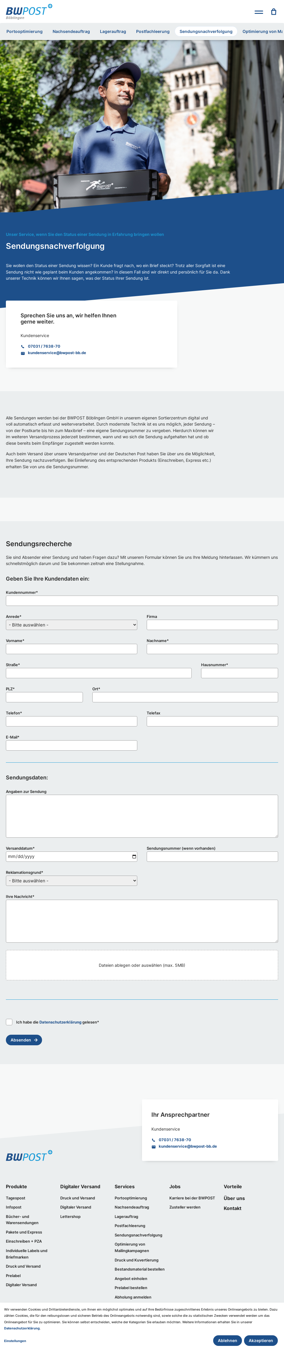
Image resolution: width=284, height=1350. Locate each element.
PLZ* (10, 688)
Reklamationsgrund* (24, 872)
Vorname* (15, 640)
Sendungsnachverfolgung (206, 31)
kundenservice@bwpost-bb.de (57, 352)
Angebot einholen (131, 1278)
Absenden (21, 1039)
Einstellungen (15, 1341)
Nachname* (158, 640)
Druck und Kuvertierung (136, 1260)
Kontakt (232, 1208)
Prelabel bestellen (131, 1287)
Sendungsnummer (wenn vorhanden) (181, 848)
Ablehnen (227, 1340)
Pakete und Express (24, 1232)
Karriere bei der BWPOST (192, 1198)
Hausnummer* (214, 664)
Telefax (153, 713)
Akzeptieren (261, 1340)
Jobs (175, 1186)
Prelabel (13, 1275)
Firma (152, 616)
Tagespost (15, 1198)
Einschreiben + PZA (24, 1241)
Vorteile (233, 1186)
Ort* (96, 688)
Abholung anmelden (133, 1297)
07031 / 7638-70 (44, 346)
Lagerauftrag (113, 31)
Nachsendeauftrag (71, 31)
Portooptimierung (24, 31)
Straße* (13, 664)
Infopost (13, 1207)
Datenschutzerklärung (60, 1022)
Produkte (16, 1186)
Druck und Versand (23, 1266)
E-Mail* (12, 737)
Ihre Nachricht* (20, 896)
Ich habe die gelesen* (52, 1022)
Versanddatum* (20, 848)
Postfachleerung (153, 31)
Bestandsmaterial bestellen (140, 1269)
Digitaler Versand (21, 1284)
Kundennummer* (22, 592)
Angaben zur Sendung (26, 791)
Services (125, 1186)
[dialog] (142, 1326)
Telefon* (14, 713)
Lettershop (70, 1216)
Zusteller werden (185, 1207)
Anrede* (13, 616)
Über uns (234, 1198)
